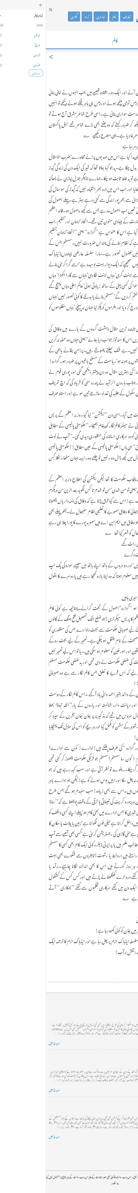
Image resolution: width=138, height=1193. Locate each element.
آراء (41, 16)
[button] (5, 57)
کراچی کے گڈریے (123, 1009)
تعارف (81, 16)
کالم (68, 16)
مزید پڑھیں (8, 1042)
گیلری (28, 16)
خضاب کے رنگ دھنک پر (119, 1055)
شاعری (55, 16)
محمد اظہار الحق (107, 16)
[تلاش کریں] (5, 9)
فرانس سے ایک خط (123, 1102)
